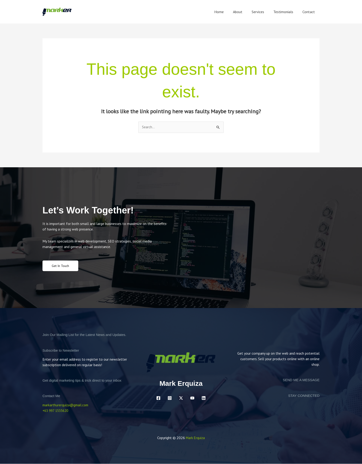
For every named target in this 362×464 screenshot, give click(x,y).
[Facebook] (158, 398)
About (244, 11)
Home (227, 11)
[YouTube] (192, 398)
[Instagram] (170, 398)
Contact (309, 11)
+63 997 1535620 (56, 411)
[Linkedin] (204, 398)
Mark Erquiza (195, 438)
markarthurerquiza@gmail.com (66, 405)
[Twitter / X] (181, 398)
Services (262, 11)
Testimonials (286, 11)
